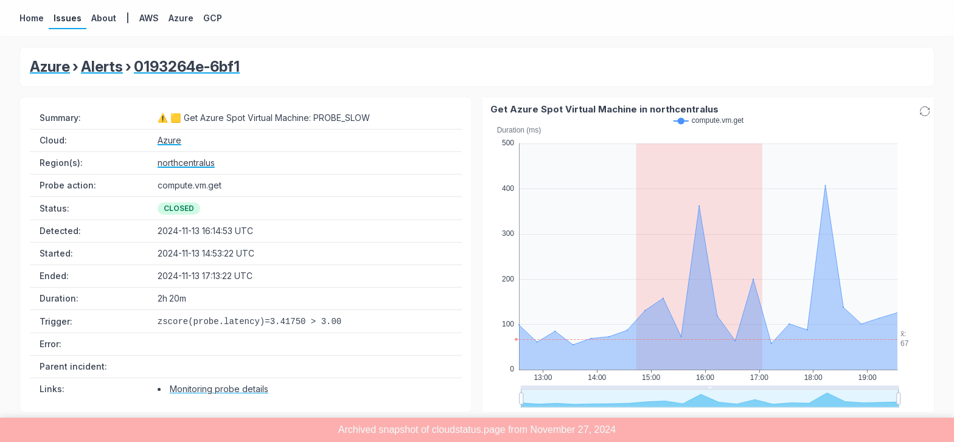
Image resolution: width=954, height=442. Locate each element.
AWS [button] (149, 18)
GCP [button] (212, 18)
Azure (50, 66)
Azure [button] (181, 18)
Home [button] (31, 18)
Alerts (102, 66)
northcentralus (186, 162)
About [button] (103, 18)
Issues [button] (68, 18)
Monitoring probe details (219, 389)
